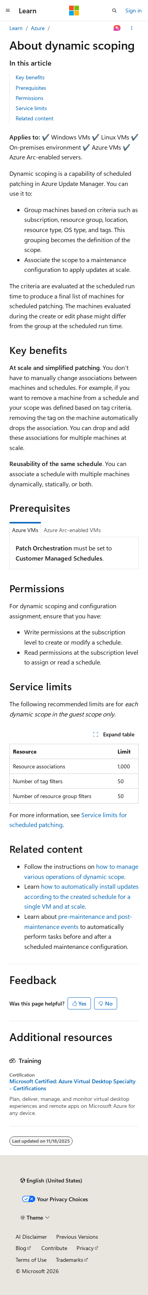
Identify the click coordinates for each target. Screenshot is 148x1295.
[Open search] (114, 11)
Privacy (85, 1248)
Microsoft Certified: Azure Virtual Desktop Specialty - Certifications (72, 1085)
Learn (16, 28)
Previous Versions (77, 1236)
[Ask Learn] (117, 28)
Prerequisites (31, 87)
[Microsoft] (74, 10)
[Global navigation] (8, 11)
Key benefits (30, 77)
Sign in (133, 10)
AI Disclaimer (31, 1236)
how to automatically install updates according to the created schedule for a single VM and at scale (81, 896)
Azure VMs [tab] (25, 530)
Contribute (54, 1248)
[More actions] (132, 28)
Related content (34, 118)
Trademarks (69, 1259)
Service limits (31, 108)
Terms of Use (31, 1259)
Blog (21, 1248)
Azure (38, 28)
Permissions (29, 98)
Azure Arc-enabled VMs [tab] (72, 530)
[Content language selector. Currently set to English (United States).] (51, 1180)
